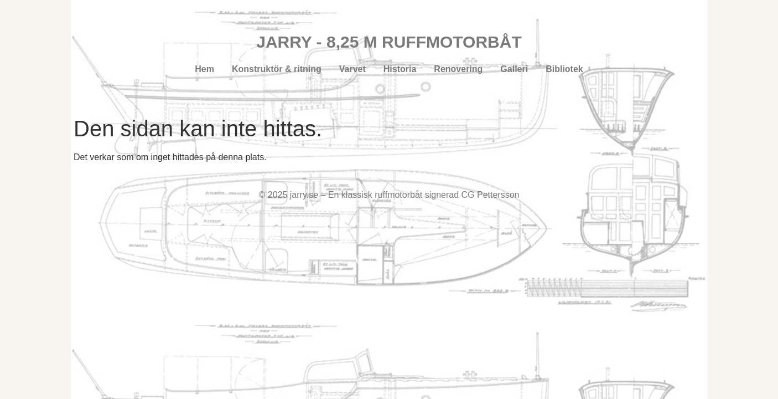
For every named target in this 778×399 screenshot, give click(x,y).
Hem (204, 69)
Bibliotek (564, 69)
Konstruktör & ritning (276, 69)
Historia (400, 69)
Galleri (514, 69)
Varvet (352, 69)
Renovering (458, 69)
